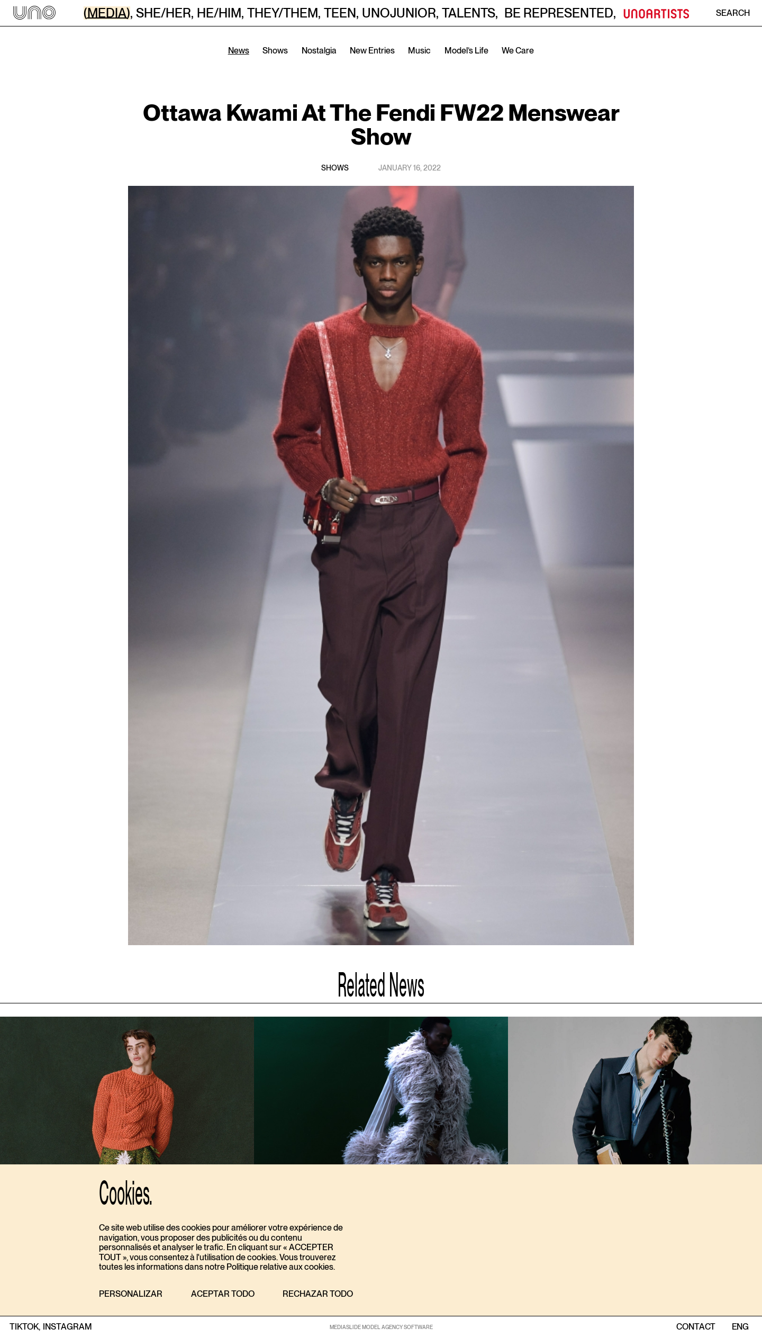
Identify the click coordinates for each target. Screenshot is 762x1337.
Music (419, 51)
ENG (740, 1327)
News (238, 51)
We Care (518, 51)
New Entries (372, 51)
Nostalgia (319, 51)
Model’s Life (466, 51)
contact (695, 1327)
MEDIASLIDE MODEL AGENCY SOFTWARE (381, 1327)
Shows (275, 51)
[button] (130, 1294)
